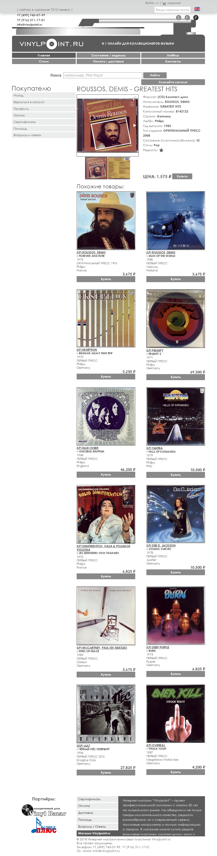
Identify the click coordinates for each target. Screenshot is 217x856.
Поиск (55, 75)
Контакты (173, 61)
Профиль (21, 108)
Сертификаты (25, 122)
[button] (134, 98)
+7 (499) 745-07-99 (31, 15)
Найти (155, 75)
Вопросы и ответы (27, 135)
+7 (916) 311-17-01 (31, 20)
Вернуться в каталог (29, 102)
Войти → (151, 3)
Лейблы (173, 55)
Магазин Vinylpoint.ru (94, 833)
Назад (18, 95)
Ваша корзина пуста (172, 10)
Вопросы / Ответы (92, 826)
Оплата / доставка (108, 61)
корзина (171, 3)
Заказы (19, 115)
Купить (182, 176)
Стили (44, 61)
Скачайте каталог (173, 82)
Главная (44, 55)
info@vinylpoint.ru (29, 24)
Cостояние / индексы (108, 55)
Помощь (20, 128)
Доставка (85, 812)
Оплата (84, 806)
